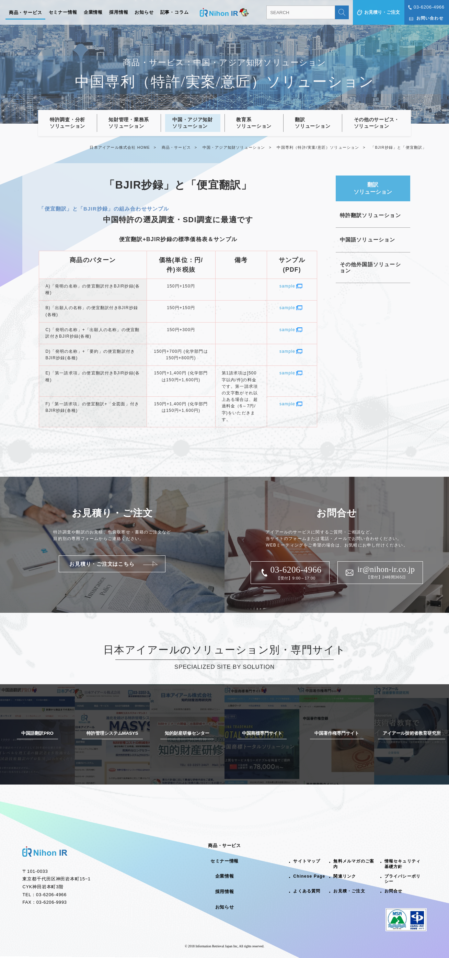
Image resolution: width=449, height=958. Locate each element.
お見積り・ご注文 (382, 12)
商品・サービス (25, 12)
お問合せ (393, 891)
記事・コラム (174, 12)
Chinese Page (309, 876)
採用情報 (118, 12)
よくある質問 (306, 891)
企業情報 (93, 12)
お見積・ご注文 (349, 891)
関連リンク (344, 876)
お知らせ (144, 12)
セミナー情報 (63, 12)
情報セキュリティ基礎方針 (402, 864)
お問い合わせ (430, 18)
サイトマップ (306, 861)
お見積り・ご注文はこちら (101, 564)
